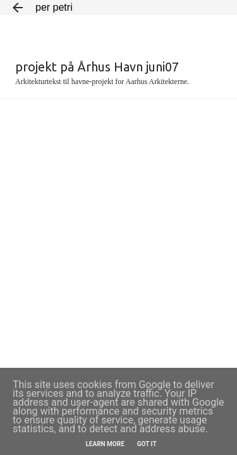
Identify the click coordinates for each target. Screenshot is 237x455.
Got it (147, 443)
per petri (54, 7)
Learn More (104, 443)
